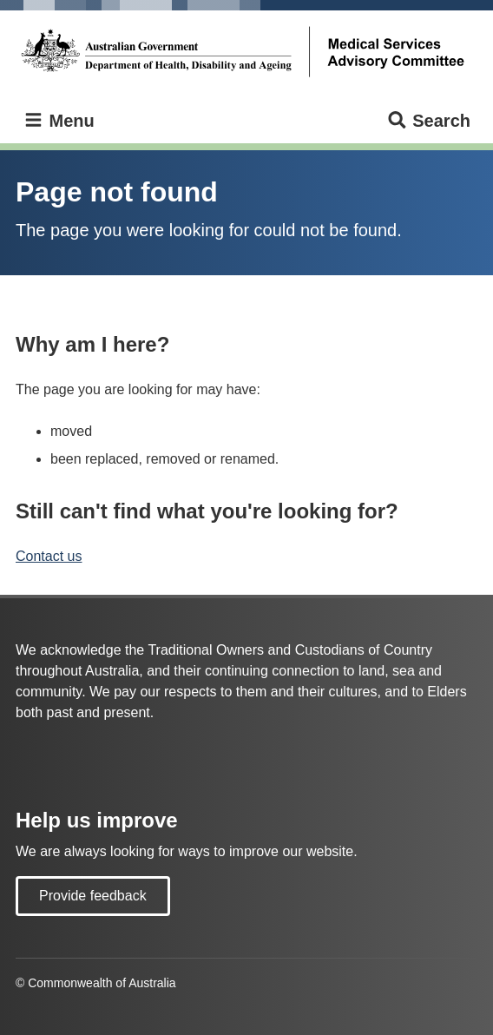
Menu (59, 121)
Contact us (49, 556)
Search (428, 121)
